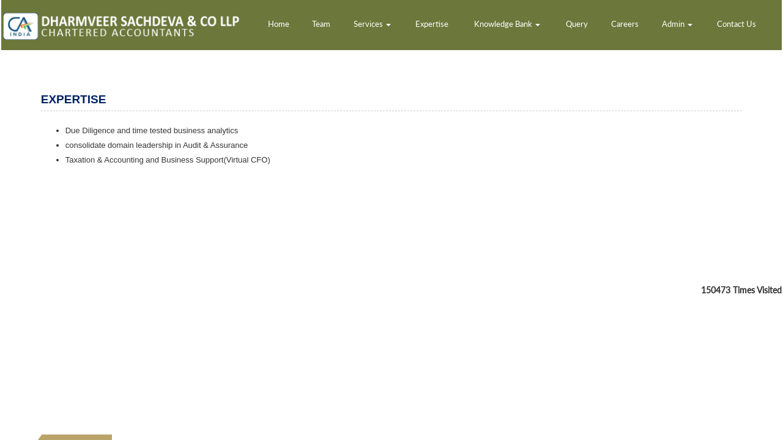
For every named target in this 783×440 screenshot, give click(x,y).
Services (372, 24)
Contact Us (736, 24)
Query (577, 24)
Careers (625, 24)
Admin (677, 24)
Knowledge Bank (507, 24)
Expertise (431, 24)
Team (321, 24)
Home (278, 24)
